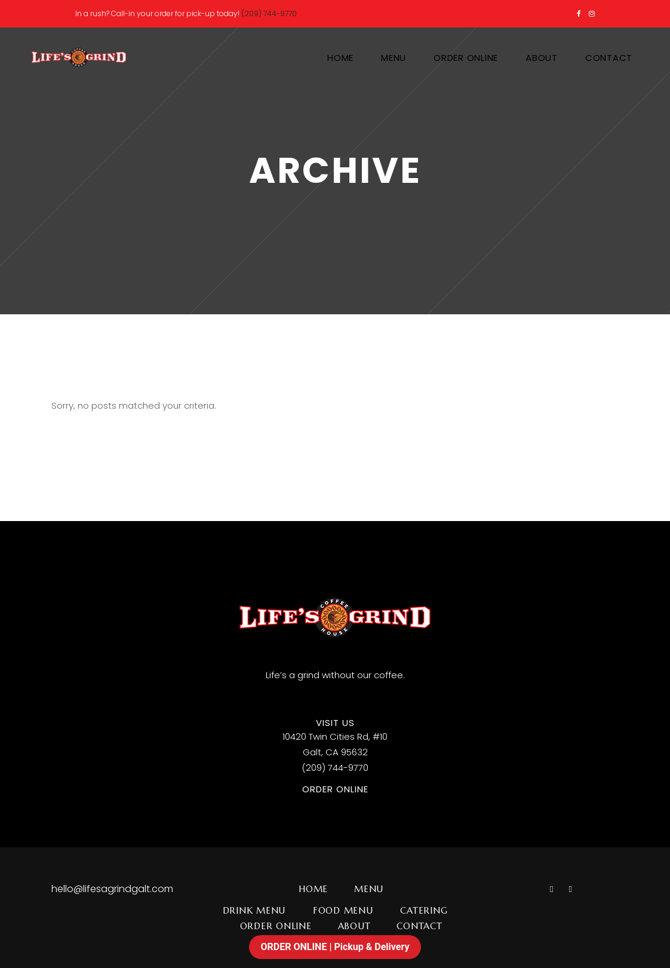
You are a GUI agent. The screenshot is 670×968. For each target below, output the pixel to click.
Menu (368, 889)
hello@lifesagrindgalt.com (112, 889)
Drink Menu (254, 910)
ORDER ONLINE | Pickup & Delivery (335, 946)
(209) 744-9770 (269, 13)
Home (313, 889)
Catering (423, 910)
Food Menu (343, 910)
